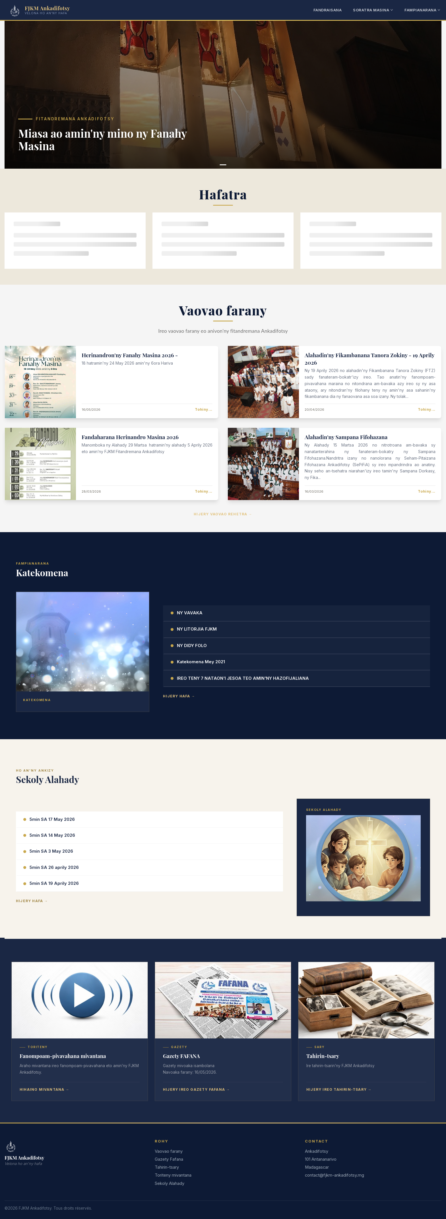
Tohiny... (203, 408)
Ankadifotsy (316, 1151)
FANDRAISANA (327, 10)
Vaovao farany (169, 1151)
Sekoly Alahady (169, 1183)
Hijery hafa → (179, 695)
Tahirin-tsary (167, 1167)
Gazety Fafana (169, 1159)
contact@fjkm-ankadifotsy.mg (334, 1175)
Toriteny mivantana (173, 1175)
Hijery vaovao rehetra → (223, 513)
